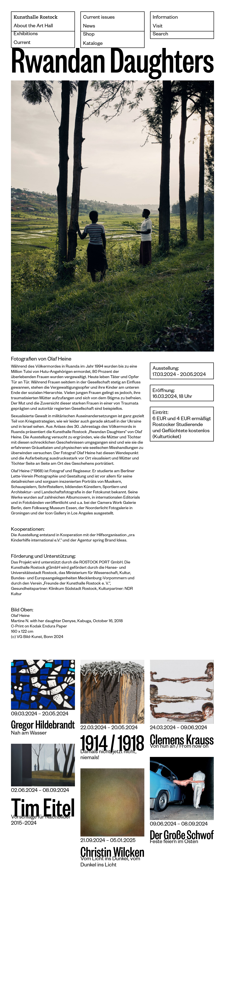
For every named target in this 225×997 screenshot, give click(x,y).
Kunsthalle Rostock (36, 17)
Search (160, 34)
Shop (88, 35)
